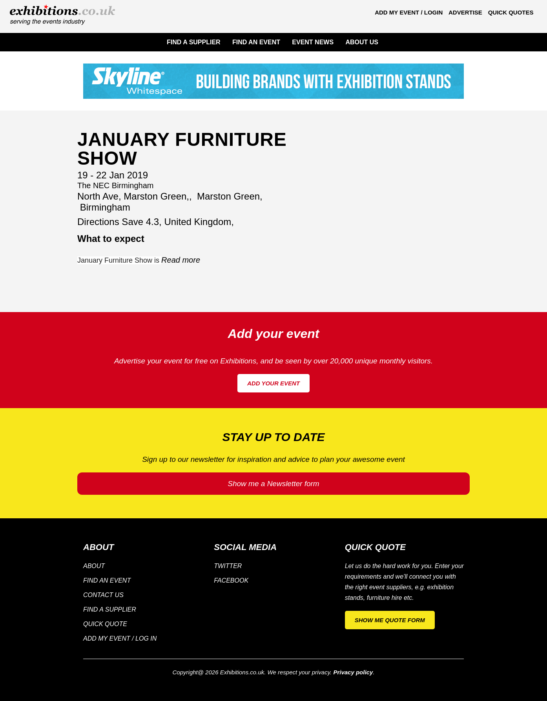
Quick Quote (105, 624)
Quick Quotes (511, 12)
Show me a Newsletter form (273, 483)
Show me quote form (390, 620)
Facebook (231, 580)
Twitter (228, 566)
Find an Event (107, 580)
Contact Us (103, 595)
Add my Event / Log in (120, 638)
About (94, 566)
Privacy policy (353, 672)
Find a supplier (109, 609)
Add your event (273, 383)
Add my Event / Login (409, 12)
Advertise (465, 12)
